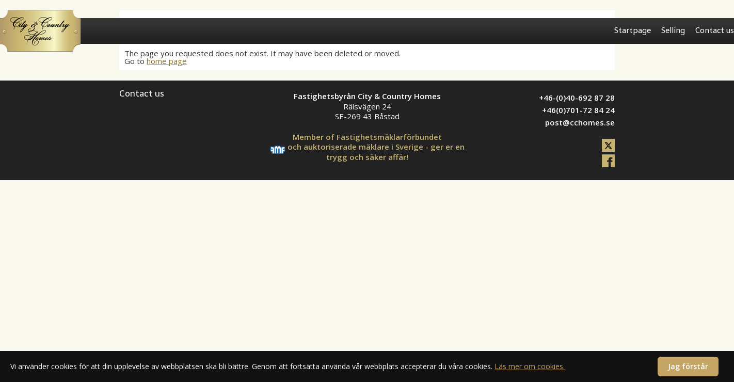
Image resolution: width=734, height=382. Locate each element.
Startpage (632, 30)
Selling (673, 30)
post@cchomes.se (580, 122)
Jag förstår (688, 366)
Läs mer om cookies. (529, 366)
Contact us (714, 30)
